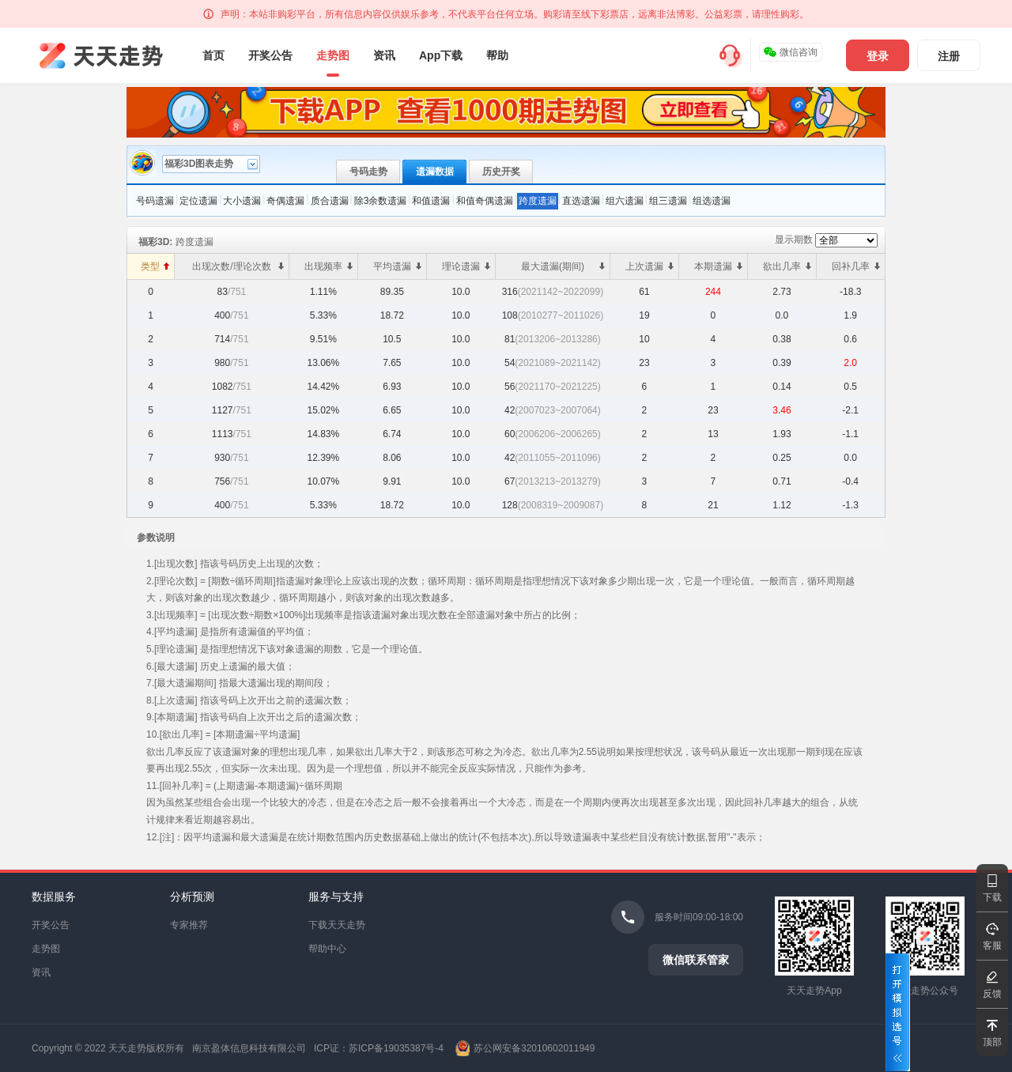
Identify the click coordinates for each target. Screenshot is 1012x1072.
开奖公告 (270, 55)
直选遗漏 (581, 200)
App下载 (441, 55)
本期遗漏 (718, 266)
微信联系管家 (696, 959)
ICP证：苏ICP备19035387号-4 (379, 1048)
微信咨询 (790, 52)
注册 (949, 56)
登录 (878, 56)
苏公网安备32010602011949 (534, 1048)
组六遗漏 (625, 200)
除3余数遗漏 (380, 200)
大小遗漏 (242, 200)
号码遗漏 (155, 200)
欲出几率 (787, 266)
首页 (213, 55)
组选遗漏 (712, 200)
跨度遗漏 (538, 200)
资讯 (384, 55)
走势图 (332, 55)
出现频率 (328, 266)
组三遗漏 (668, 200)
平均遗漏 (397, 266)
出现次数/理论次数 (238, 266)
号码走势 (368, 171)
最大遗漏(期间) (563, 266)
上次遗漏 (649, 266)
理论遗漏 (466, 266)
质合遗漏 (330, 200)
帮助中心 (327, 948)
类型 (154, 266)
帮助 (497, 55)
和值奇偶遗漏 (484, 200)
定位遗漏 (198, 200)
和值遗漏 (431, 200)
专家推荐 (189, 924)
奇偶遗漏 (285, 200)
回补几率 (856, 266)
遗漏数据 (435, 171)
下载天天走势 (336, 924)
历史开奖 (501, 171)
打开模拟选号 (898, 1012)
